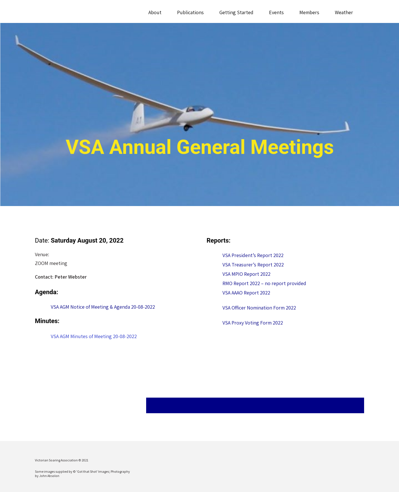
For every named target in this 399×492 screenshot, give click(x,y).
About (154, 12)
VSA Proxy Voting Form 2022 (252, 322)
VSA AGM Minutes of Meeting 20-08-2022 (94, 336)
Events (276, 12)
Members (309, 12)
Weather (344, 12)
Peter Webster (70, 276)
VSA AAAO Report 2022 (246, 292)
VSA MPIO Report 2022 (246, 274)
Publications (190, 12)
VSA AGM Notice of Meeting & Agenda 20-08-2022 (103, 307)
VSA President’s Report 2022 (253, 255)
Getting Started (236, 12)
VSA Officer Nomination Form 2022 (259, 307)
